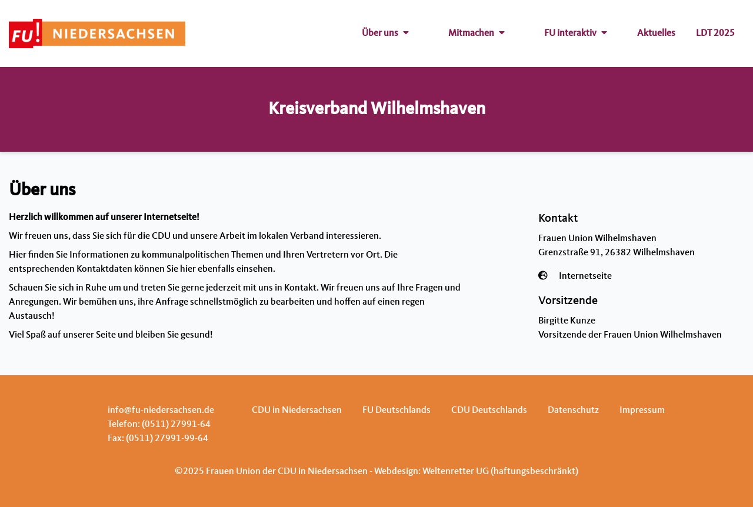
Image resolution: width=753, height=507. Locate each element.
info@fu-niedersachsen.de (161, 410)
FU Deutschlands (396, 410)
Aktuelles (656, 33)
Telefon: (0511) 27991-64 (159, 424)
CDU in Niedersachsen (297, 410)
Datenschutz (573, 410)
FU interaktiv (575, 33)
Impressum (642, 410)
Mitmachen (476, 33)
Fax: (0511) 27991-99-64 (158, 438)
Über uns (385, 33)
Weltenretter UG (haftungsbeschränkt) (500, 471)
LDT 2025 (715, 33)
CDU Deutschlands (489, 410)
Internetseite (585, 276)
